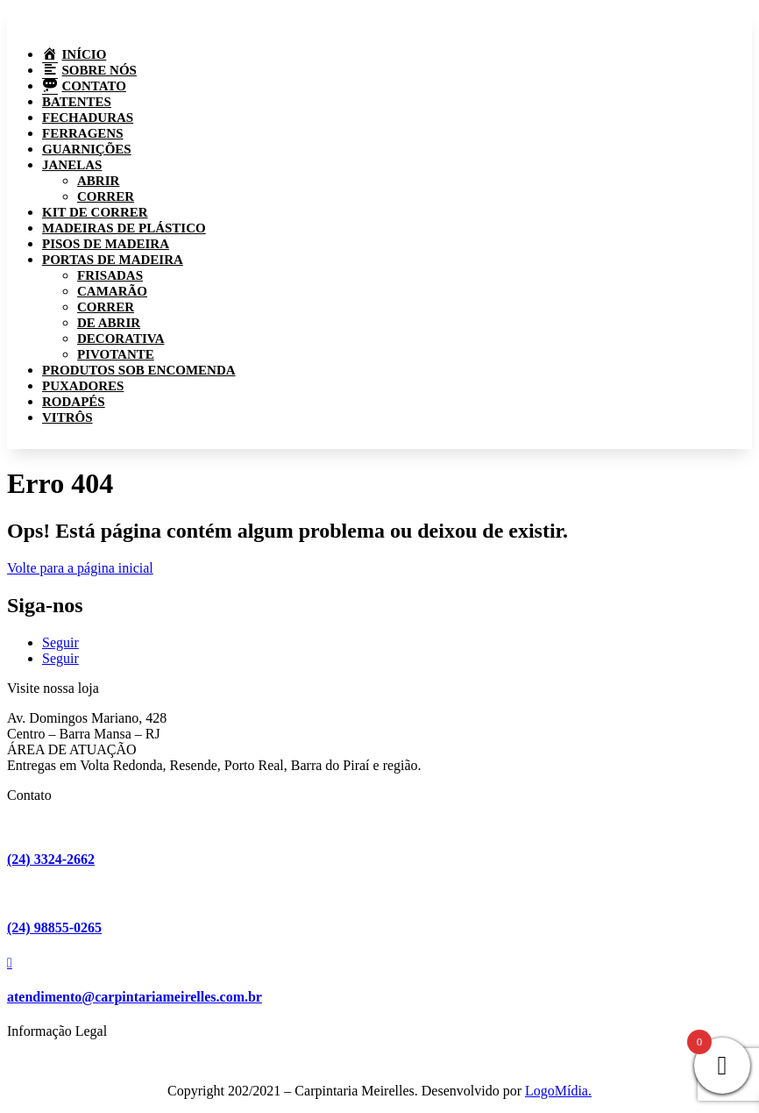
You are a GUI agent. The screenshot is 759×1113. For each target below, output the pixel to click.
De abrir (108, 323)
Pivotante (115, 354)
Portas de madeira (112, 260)
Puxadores (83, 386)
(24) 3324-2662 (51, 859)
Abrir (98, 181)
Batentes (76, 102)
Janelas (72, 165)
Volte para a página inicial (80, 567)
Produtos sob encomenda (139, 370)
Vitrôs (67, 417)
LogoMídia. (558, 1090)
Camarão (112, 291)
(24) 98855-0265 (54, 927)
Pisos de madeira (105, 244)
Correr (105, 196)
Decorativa (120, 339)
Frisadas (110, 275)
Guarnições (86, 149)
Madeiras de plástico (124, 228)
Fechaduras (87, 118)
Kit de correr (95, 212)
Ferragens (83, 133)
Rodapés (73, 402)
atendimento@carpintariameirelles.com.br (134, 996)
